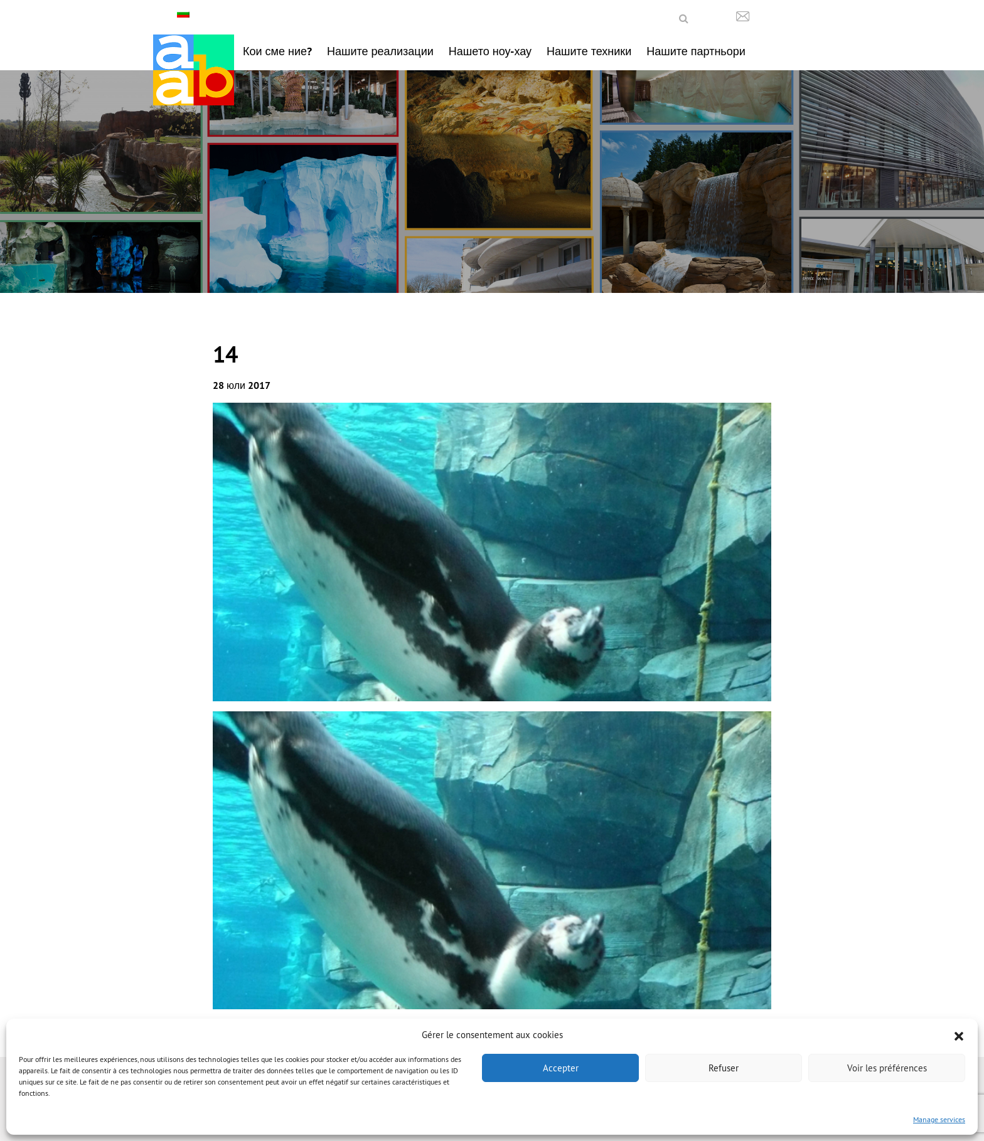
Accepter (561, 1068)
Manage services (939, 1119)
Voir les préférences (887, 1068)
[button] (959, 1035)
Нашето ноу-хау (490, 51)
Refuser (724, 1068)
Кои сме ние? (277, 51)
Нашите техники (589, 51)
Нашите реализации (380, 51)
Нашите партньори (696, 51)
